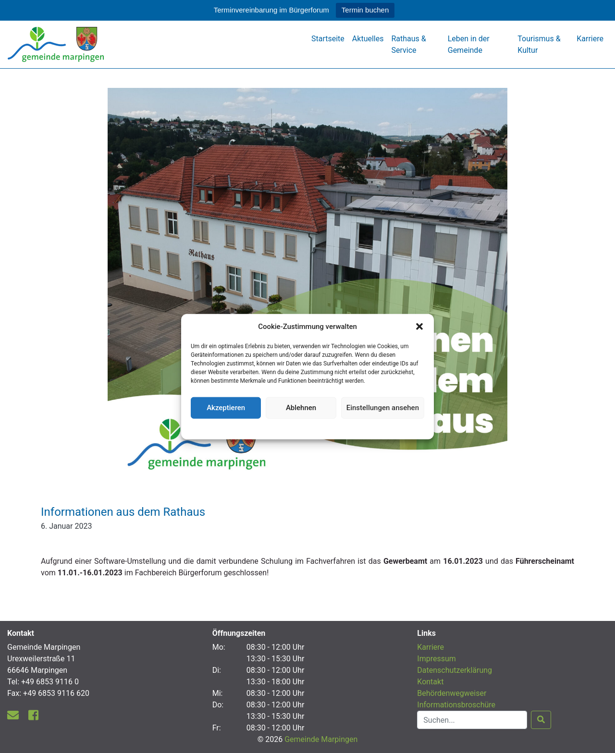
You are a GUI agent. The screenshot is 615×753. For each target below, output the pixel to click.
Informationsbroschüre (456, 704)
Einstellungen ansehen (382, 407)
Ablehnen (301, 407)
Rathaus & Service (408, 44)
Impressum (436, 658)
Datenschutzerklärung (308, 427)
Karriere (590, 38)
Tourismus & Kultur (538, 44)
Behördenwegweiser (451, 693)
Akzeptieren (226, 407)
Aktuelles (368, 38)
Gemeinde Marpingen (320, 739)
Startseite (327, 38)
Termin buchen (365, 10)
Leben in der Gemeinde (469, 44)
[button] (419, 326)
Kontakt (430, 681)
